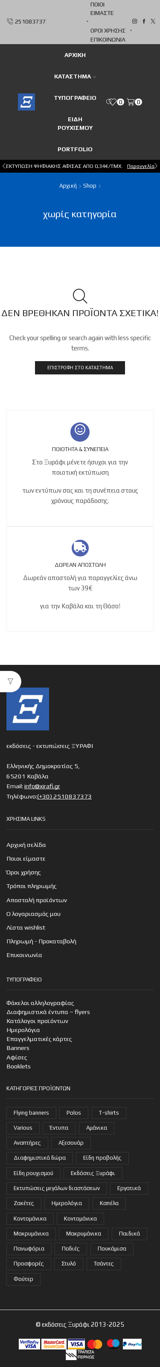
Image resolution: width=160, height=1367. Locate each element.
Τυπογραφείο (75, 97)
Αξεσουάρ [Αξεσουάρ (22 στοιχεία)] (71, 1143)
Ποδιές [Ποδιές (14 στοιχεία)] (71, 1248)
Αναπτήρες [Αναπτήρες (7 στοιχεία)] (27, 1143)
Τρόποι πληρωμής (31, 885)
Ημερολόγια (23, 1029)
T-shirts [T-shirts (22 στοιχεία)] (109, 1113)
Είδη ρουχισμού (75, 123)
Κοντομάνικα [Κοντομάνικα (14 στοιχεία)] (80, 1218)
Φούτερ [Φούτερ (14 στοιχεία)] (23, 1279)
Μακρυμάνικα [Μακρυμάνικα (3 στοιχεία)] (83, 1233)
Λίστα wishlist (25, 927)
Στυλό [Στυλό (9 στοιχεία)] (68, 1263)
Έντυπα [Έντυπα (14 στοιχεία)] (59, 1128)
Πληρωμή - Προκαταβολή (41, 941)
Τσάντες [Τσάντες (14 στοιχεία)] (104, 1263)
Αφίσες (16, 1057)
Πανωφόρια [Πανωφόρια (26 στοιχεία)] (29, 1248)
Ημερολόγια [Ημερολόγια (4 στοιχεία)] (67, 1203)
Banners (17, 1047)
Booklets (18, 1066)
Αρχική (68, 185)
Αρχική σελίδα (26, 844)
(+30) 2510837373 (64, 796)
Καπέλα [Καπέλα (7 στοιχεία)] (109, 1203)
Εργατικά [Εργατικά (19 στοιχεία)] (129, 1188)
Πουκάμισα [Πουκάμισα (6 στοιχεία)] (112, 1248)
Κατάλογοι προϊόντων (37, 1020)
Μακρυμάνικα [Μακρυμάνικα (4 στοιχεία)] (31, 1233)
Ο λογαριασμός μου (33, 913)
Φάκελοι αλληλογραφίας (40, 1002)
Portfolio (75, 149)
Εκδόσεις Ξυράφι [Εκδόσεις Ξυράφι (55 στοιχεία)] (93, 1173)
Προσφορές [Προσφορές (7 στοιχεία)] (29, 1263)
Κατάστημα (75, 76)
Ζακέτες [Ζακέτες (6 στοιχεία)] (24, 1203)
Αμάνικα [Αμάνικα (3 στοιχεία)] (96, 1128)
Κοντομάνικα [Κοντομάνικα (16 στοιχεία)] (30, 1218)
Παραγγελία (140, 166)
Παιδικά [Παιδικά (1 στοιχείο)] (129, 1233)
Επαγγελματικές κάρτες (39, 1038)
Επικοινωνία (107, 39)
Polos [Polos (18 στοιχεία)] (74, 1113)
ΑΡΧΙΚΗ (75, 54)
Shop (89, 185)
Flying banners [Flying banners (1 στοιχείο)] (31, 1113)
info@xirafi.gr (42, 786)
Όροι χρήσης (107, 30)
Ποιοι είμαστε (102, 8)
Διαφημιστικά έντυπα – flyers (48, 1011)
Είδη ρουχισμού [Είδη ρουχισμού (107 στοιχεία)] (33, 1173)
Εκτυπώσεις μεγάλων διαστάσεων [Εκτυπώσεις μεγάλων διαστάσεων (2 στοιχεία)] (57, 1188)
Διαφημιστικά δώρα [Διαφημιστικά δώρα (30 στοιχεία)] (40, 1158)
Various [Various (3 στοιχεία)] (23, 1128)
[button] (4, 166)
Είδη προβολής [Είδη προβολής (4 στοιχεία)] (102, 1158)
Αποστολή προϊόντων (36, 899)
